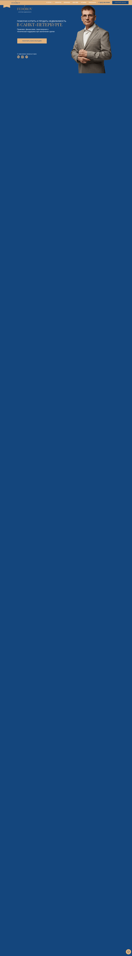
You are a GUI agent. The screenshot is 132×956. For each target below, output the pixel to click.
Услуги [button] (49, 2)
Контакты (92, 2)
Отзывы (83, 2)
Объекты (58, 2)
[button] (120, 2)
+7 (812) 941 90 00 (104, 2)
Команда (67, 2)
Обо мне (75, 2)
